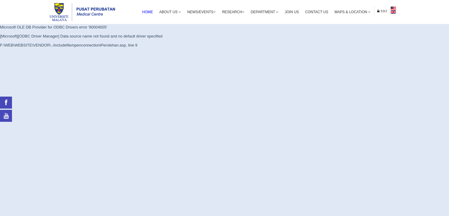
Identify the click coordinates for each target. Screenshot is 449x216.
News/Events (201, 12)
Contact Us (316, 12)
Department (265, 12)
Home (147, 12)
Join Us (292, 12)
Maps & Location (353, 12)
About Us (170, 12)
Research (233, 12)
